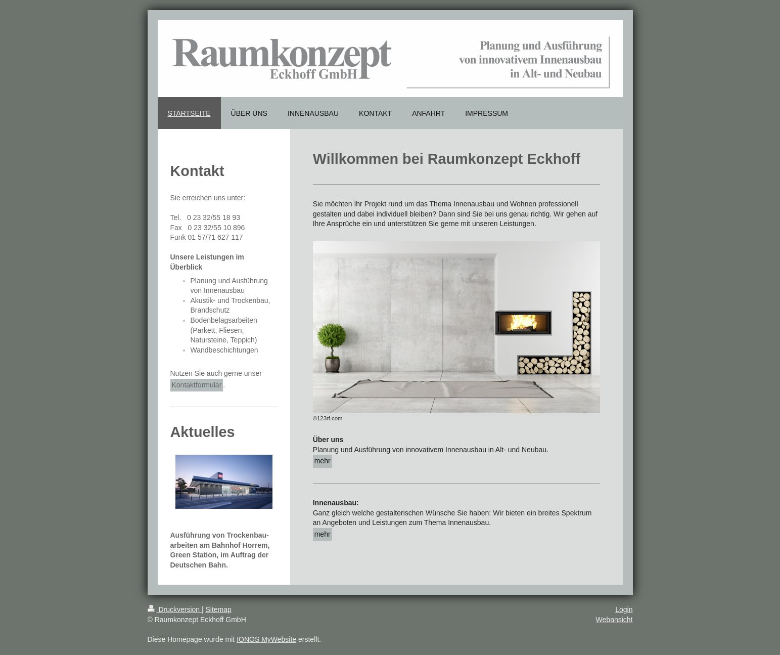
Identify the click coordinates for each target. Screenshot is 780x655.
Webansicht (614, 620)
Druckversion (175, 609)
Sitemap (219, 609)
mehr (322, 461)
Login (623, 609)
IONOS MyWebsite (266, 639)
